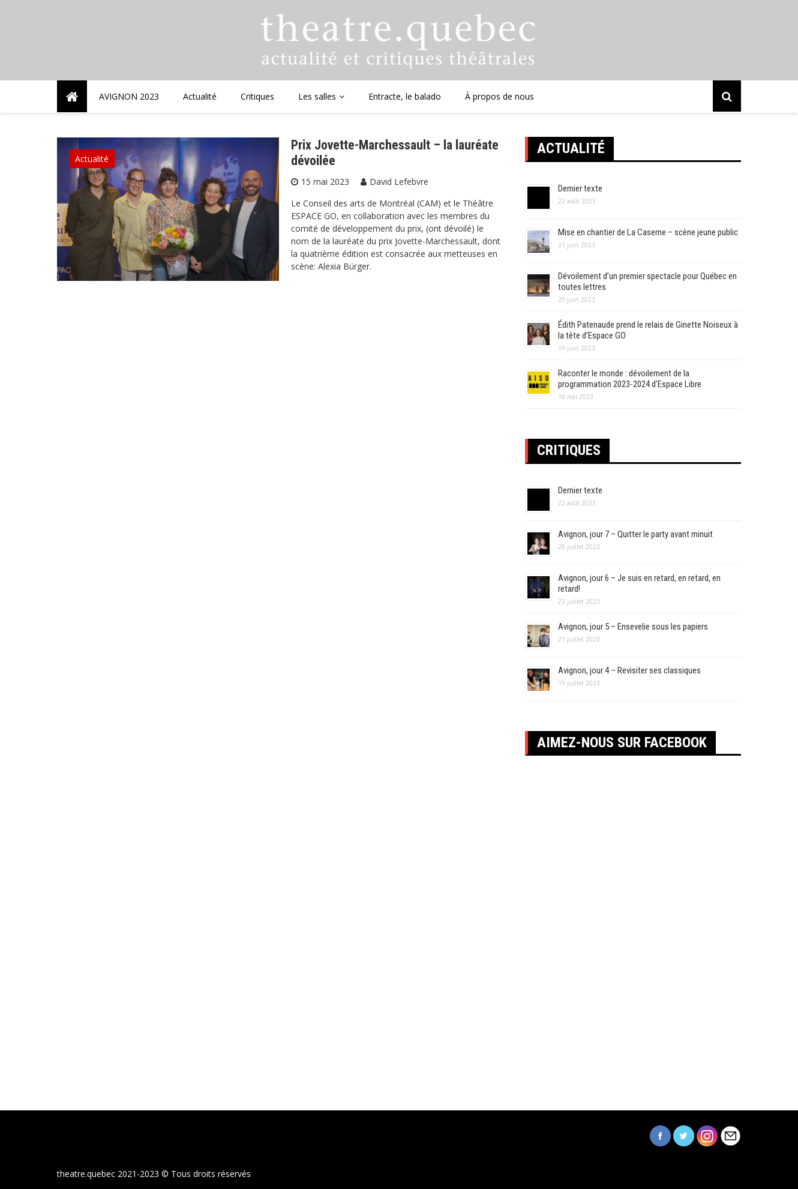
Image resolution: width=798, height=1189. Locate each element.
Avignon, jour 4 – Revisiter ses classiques (629, 670)
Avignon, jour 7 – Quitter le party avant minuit (635, 534)
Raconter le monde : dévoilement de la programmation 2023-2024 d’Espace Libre (629, 379)
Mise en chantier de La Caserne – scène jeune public (648, 232)
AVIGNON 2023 (129, 96)
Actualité (200, 96)
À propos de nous (499, 96)
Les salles (317, 96)
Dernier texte (580, 188)
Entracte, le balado (404, 96)
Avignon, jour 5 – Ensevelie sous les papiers (633, 626)
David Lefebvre (399, 181)
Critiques (257, 96)
